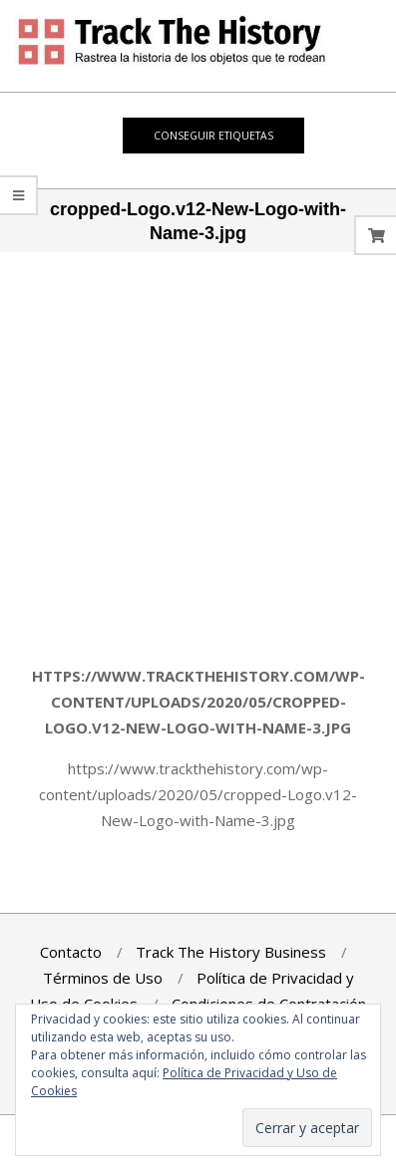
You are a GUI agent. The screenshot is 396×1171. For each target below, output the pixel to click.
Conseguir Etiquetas (213, 136)
